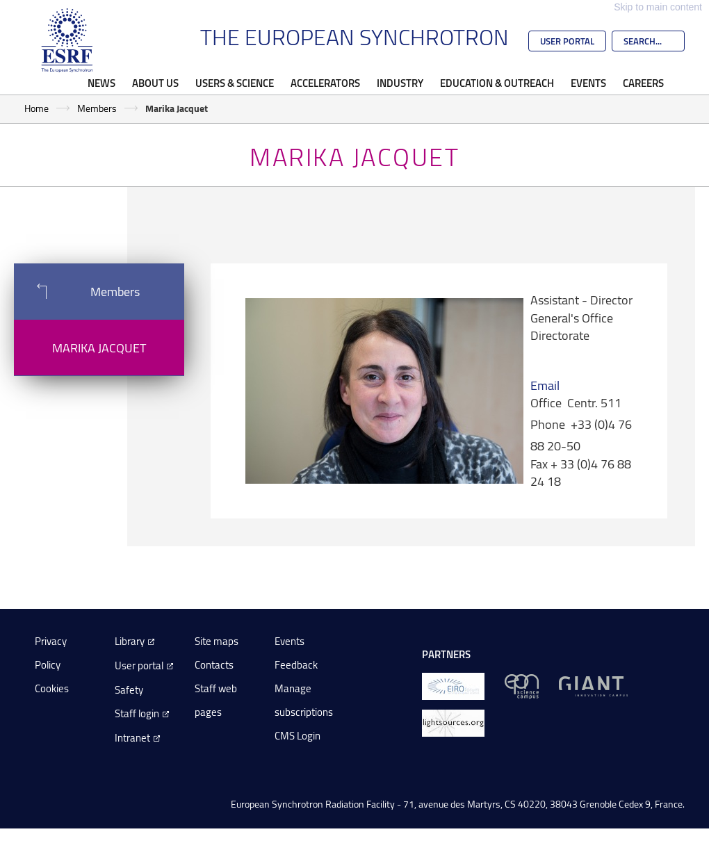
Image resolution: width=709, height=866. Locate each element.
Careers (643, 82)
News (101, 82)
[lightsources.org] (453, 722)
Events (588, 82)
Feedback (296, 664)
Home (36, 108)
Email (545, 385)
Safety (129, 690)
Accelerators (325, 82)
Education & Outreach (497, 82)
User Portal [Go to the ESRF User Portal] (567, 41)
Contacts (214, 664)
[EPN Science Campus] (522, 685)
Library (130, 641)
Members (97, 108)
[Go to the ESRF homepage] (67, 40)
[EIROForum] (453, 685)
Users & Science (234, 82)
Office (546, 402)
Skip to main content (658, 7)
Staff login (137, 713)
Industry (400, 82)
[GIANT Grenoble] (593, 685)
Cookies (52, 688)
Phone (547, 424)
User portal (139, 665)
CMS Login (297, 735)
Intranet (132, 737)
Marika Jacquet (99, 347)
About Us (155, 82)
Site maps (216, 641)
